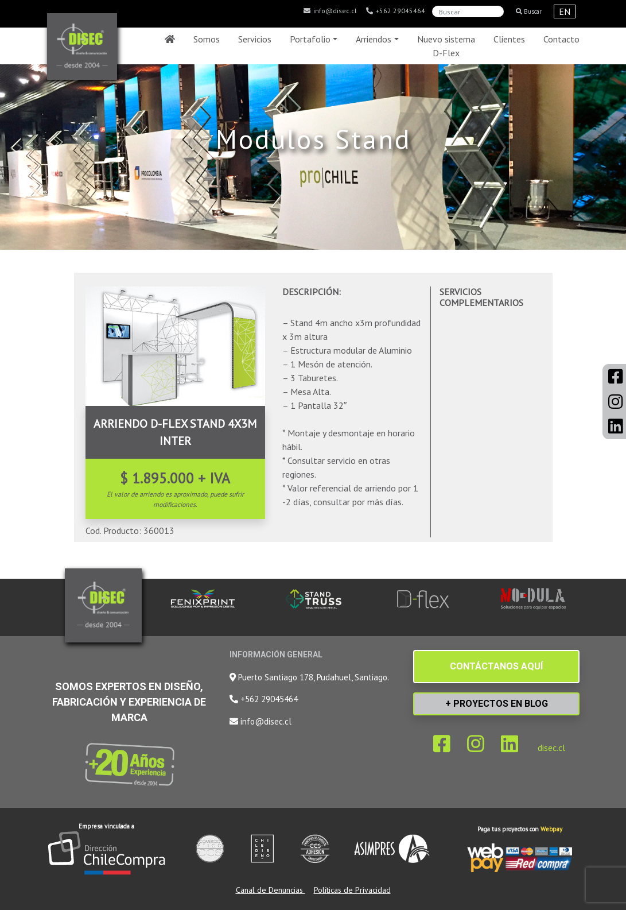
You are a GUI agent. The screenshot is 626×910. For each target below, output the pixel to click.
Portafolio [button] (310, 39)
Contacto (561, 39)
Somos (206, 39)
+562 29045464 (395, 11)
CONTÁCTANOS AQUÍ (496, 666)
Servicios (254, 39)
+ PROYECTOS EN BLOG (496, 703)
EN (564, 11)
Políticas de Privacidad (352, 890)
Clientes (509, 39)
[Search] (468, 11)
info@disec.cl (330, 11)
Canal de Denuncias (270, 890)
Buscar (529, 11)
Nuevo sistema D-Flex (446, 46)
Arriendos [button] (373, 39)
